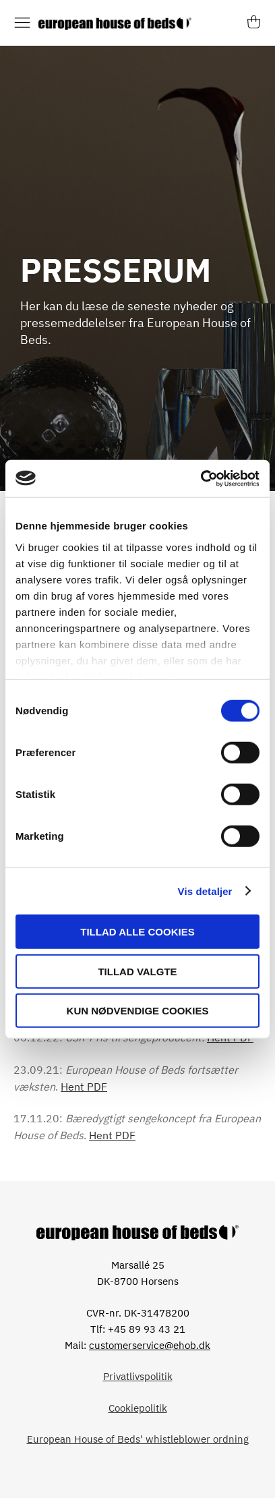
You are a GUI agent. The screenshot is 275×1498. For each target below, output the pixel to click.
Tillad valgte (137, 971)
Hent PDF (84, 1086)
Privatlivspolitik (138, 1376)
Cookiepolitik (138, 1408)
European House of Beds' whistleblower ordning (138, 1439)
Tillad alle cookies (137, 932)
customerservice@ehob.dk (149, 1345)
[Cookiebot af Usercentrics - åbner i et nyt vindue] (200, 478)
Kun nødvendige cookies (138, 1010)
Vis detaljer (205, 890)
